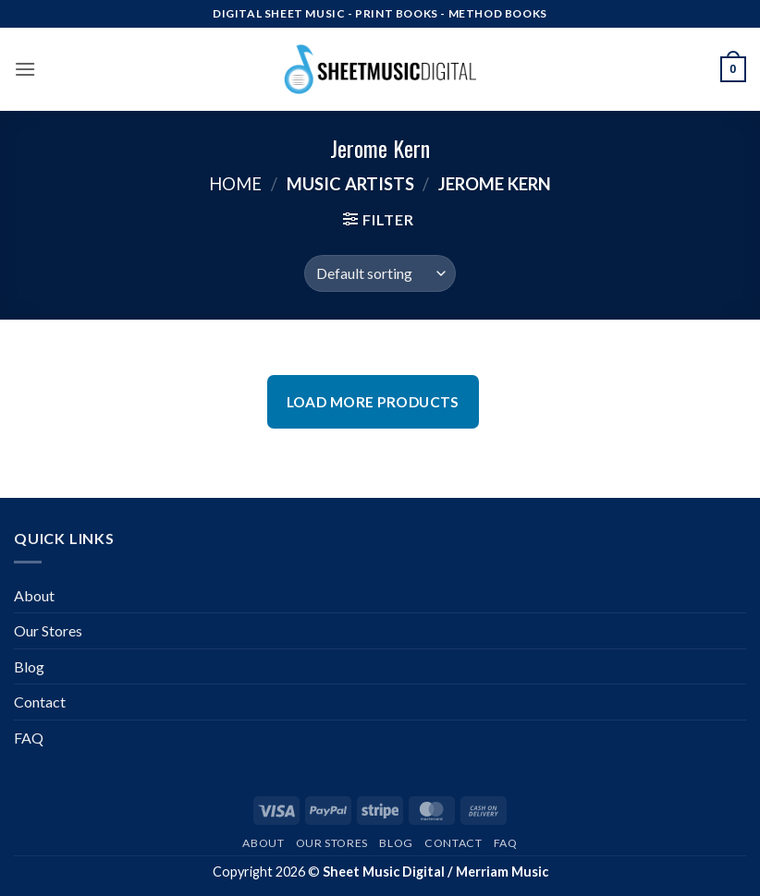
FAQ (28, 737)
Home (235, 184)
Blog (29, 666)
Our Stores (48, 630)
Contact (40, 701)
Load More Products (373, 402)
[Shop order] (379, 273)
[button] (25, 68)
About (34, 595)
